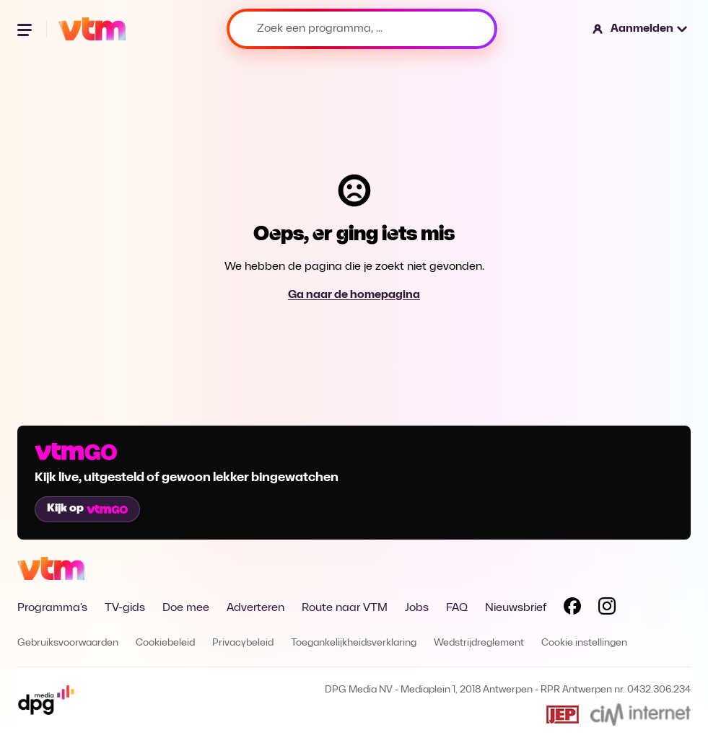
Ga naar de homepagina (354, 295)
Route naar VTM (345, 608)
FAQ (457, 608)
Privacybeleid (243, 643)
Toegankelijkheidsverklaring (353, 643)
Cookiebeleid (165, 643)
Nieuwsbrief (515, 608)
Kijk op (87, 508)
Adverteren (255, 608)
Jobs (417, 608)
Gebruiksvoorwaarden (67, 643)
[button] (640, 29)
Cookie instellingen (584, 643)
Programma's (52, 608)
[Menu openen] (26, 29)
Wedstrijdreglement (479, 643)
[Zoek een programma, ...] (362, 29)
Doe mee (185, 608)
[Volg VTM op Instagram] (607, 608)
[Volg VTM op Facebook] (572, 608)
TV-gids (125, 608)
